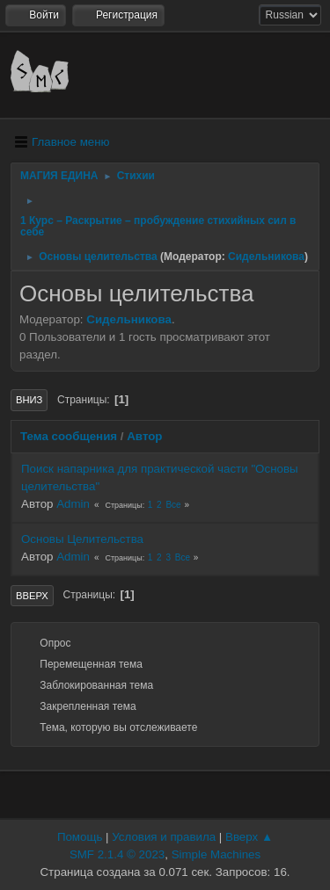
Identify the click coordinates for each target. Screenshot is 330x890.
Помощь (79, 836)
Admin (73, 503)
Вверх (32, 595)
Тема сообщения (68, 436)
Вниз (29, 399)
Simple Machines (216, 854)
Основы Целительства (82, 539)
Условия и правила (164, 836)
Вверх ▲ (249, 836)
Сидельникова (266, 256)
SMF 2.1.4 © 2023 (117, 854)
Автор (144, 436)
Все (172, 505)
